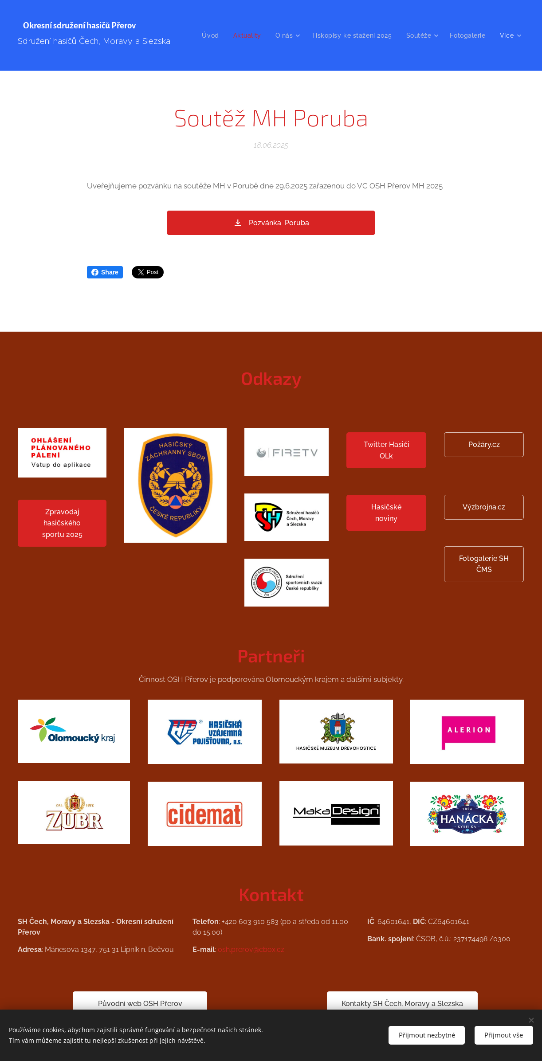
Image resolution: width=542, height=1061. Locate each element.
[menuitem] (257, 35)
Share (104, 272)
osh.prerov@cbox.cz (251, 949)
